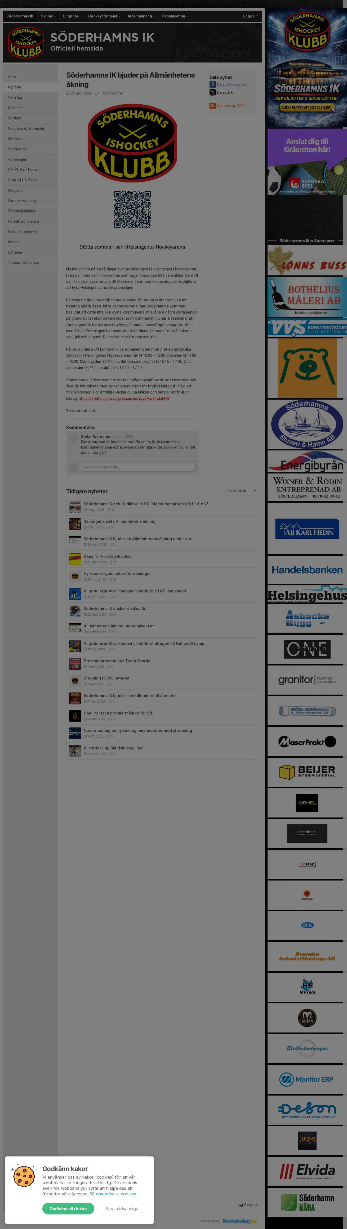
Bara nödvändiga (121, 1208)
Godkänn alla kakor (68, 1208)
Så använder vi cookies (112, 1193)
